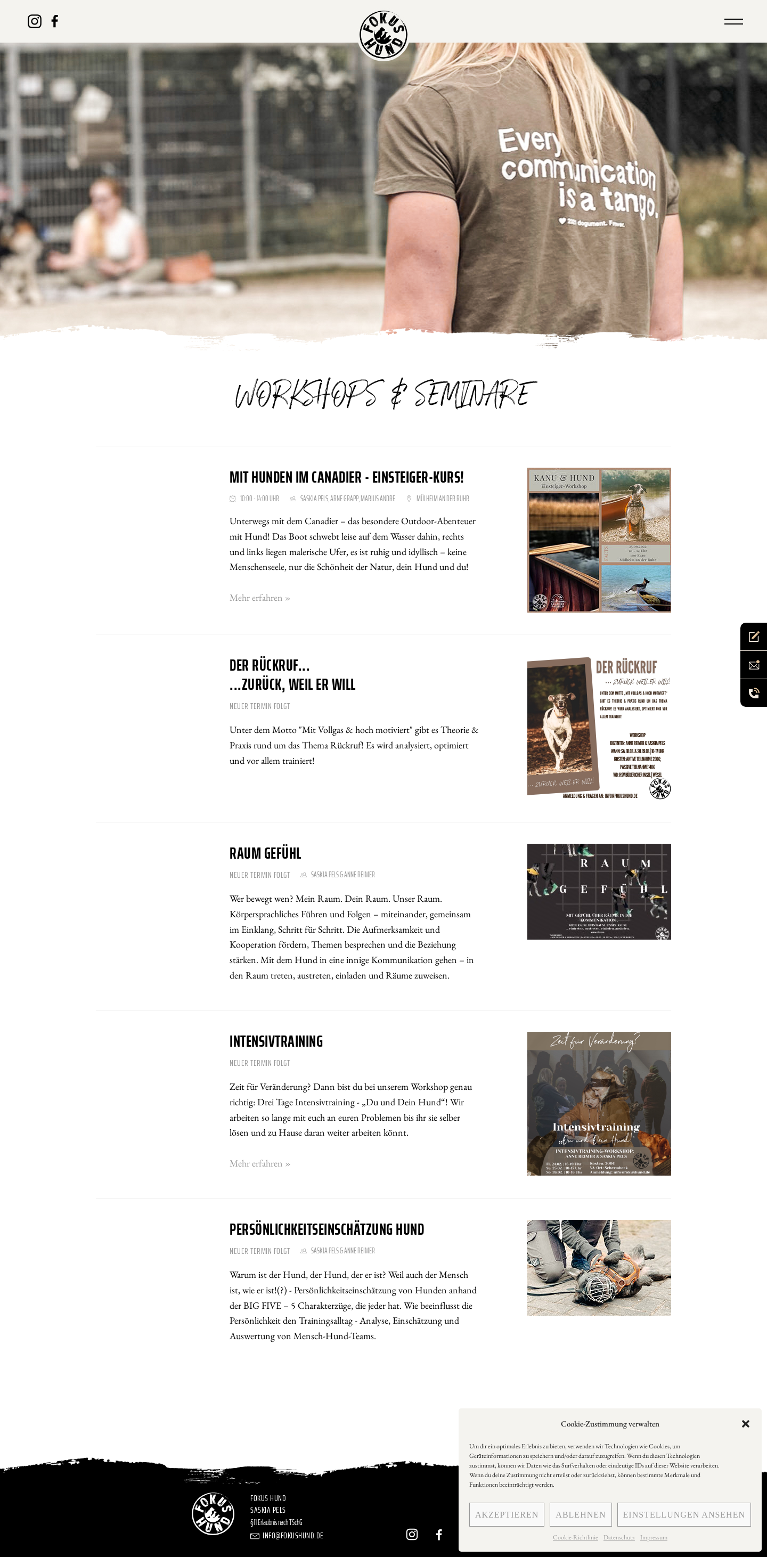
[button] (745, 1424)
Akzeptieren (506, 1514)
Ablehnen (581, 1514)
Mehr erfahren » (260, 597)
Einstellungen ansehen (684, 1514)
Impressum (653, 1537)
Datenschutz (619, 1537)
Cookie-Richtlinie (575, 1537)
